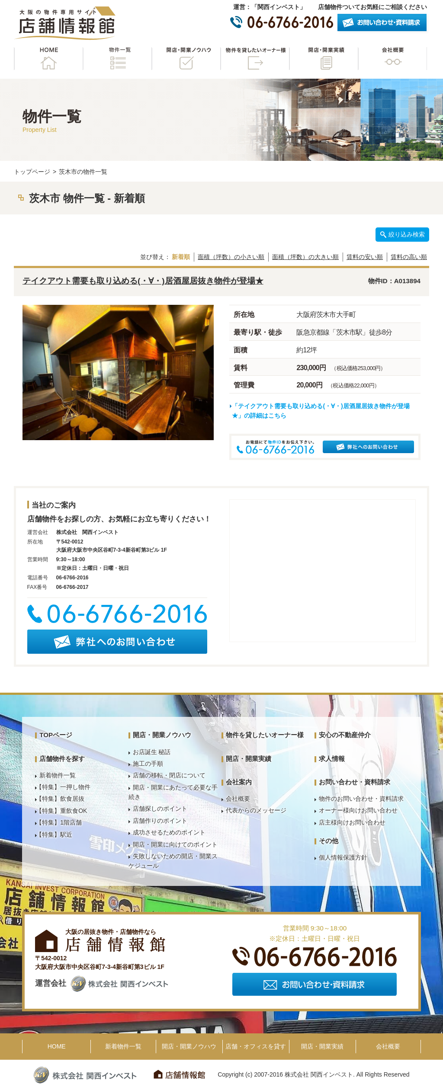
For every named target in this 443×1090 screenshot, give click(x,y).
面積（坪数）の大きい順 (305, 256)
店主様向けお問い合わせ (352, 822)
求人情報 (332, 758)
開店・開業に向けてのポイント (175, 844)
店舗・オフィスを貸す (255, 1046)
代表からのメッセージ (256, 810)
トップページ (32, 171)
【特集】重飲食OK (61, 810)
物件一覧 (117, 58)
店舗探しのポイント (160, 808)
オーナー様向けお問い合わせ (358, 810)
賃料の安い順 (365, 256)
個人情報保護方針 (343, 857)
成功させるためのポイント (169, 832)
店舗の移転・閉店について (169, 775)
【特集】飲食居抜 (60, 798)
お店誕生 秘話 (152, 751)
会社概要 (392, 58)
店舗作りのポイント (160, 820)
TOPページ (55, 734)
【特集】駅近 (54, 834)
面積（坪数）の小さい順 (231, 256)
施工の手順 (148, 763)
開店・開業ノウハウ (186, 58)
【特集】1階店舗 (59, 822)
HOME (48, 58)
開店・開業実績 (323, 58)
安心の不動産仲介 (345, 734)
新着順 (181, 256)
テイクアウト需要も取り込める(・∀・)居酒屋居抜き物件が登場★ (142, 280)
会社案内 (239, 782)
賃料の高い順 (409, 256)
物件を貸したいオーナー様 (255, 58)
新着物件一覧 (57, 775)
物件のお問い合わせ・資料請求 (361, 798)
